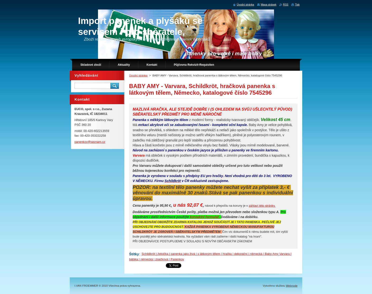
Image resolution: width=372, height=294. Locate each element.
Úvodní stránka (138, 75)
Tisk (297, 4)
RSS (285, 4)
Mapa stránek (268, 4)
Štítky (134, 254)
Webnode (292, 285)
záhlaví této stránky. (262, 205)
